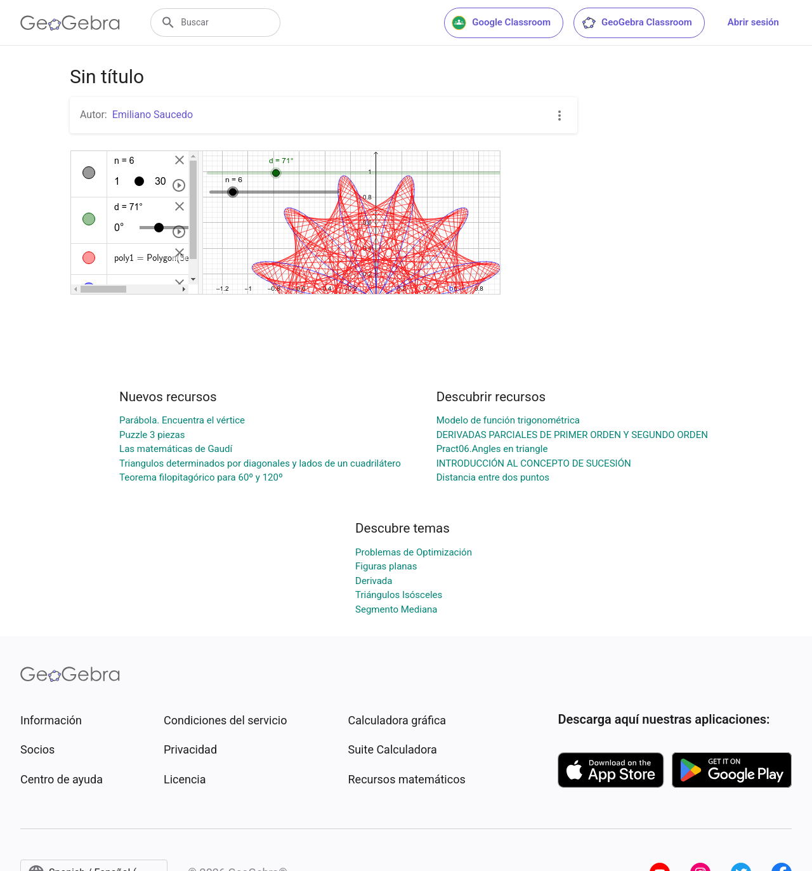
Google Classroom (501, 22)
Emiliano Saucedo (152, 115)
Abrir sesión (753, 22)
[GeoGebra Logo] (70, 22)
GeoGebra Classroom (636, 22)
